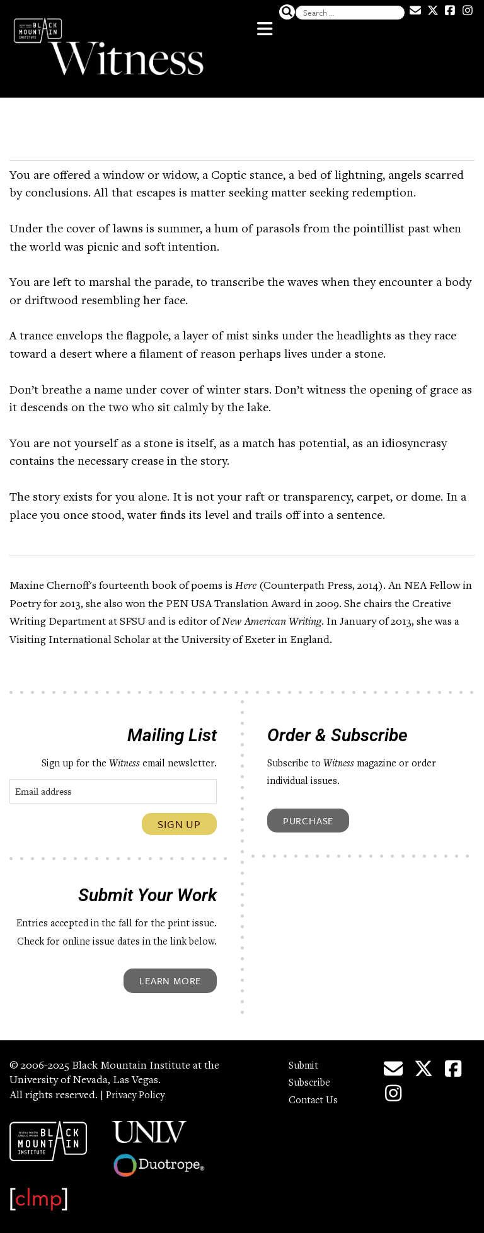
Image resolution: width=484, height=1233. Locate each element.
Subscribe (312, 1075)
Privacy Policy (139, 1088)
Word (35, 133)
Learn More (170, 973)
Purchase (308, 813)
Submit (306, 1058)
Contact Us (315, 1093)
